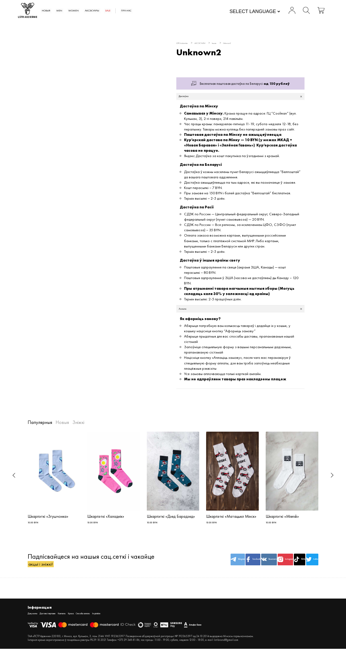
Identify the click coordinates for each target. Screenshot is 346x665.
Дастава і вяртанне (61, 629)
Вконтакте (233, 572)
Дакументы (36, 629)
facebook (208, 572)
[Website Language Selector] (245, 12)
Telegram (184, 572)
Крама (100, 629)
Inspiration (144, 629)
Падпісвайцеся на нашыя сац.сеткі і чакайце (91, 572)
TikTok (282, 572)
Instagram (257, 572)
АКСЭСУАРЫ (135, 11)
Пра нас (182, 11)
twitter (306, 572)
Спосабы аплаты (120, 629)
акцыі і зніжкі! (48, 576)
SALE (158, 11)
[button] (14, 483)
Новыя (71, 11)
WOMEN (109, 11)
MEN (89, 11)
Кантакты (85, 629)
